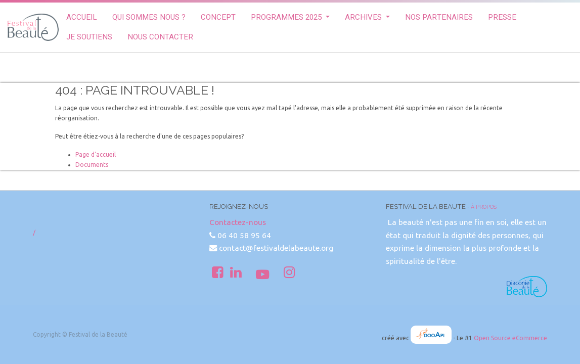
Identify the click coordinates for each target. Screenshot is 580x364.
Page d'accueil (95, 154)
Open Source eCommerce (510, 338)
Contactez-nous (237, 222)
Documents (91, 164)
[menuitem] (82, 17)
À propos (484, 207)
